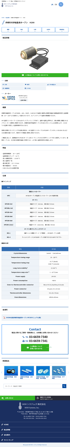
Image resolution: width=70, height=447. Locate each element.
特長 (21, 29)
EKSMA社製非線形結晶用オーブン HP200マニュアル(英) (23, 318)
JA (52, 4)
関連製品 (62, 29)
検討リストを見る (46, 398)
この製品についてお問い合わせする (36, 75)
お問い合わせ (9, 398)
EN (56, 4)
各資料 (48, 29)
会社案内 (7, 435)
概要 (8, 29)
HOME (3, 17)
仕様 (35, 29)
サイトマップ (8, 440)
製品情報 (7, 17)
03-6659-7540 (38, 336)
